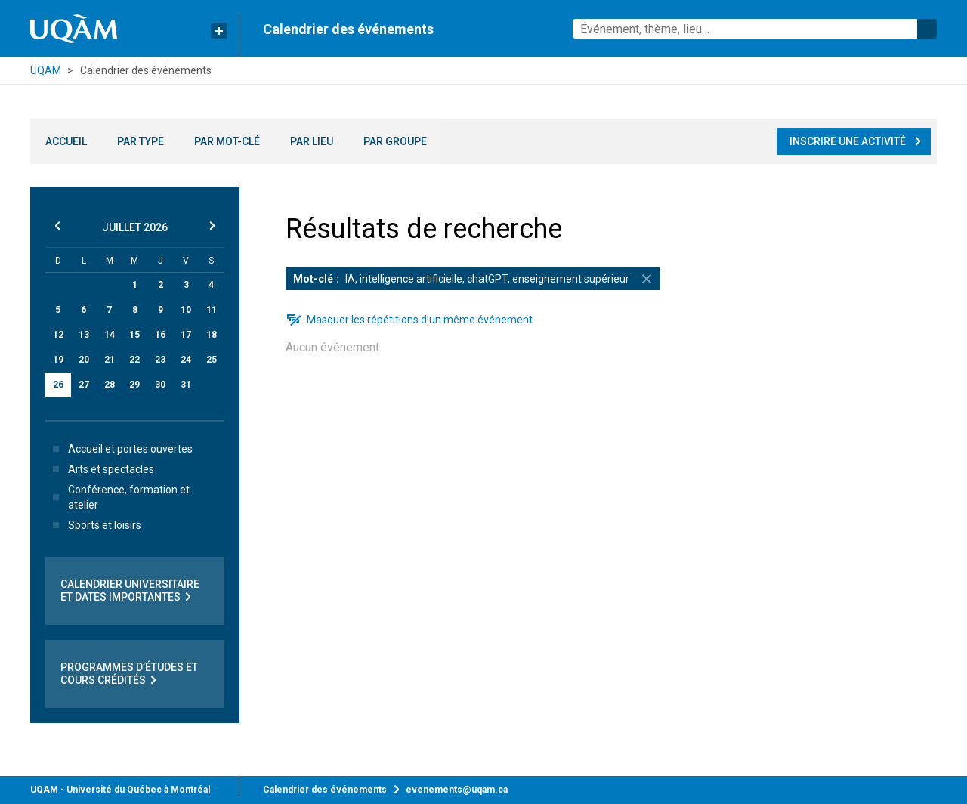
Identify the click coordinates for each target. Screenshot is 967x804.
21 (109, 359)
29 (134, 384)
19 (58, 359)
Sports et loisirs (94, 525)
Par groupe (395, 141)
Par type (140, 141)
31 (186, 384)
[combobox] (755, 29)
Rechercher (927, 29)
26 (58, 384)
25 (211, 359)
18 (211, 334)
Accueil (66, 141)
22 (134, 359)
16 (160, 334)
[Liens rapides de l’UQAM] (219, 31)
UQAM (45, 70)
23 (160, 359)
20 (84, 359)
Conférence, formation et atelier (118, 497)
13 (84, 334)
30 (160, 384)
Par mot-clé (227, 141)
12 (58, 334)
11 (211, 310)
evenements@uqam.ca (457, 789)
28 (109, 384)
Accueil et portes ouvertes (120, 449)
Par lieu (311, 141)
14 (109, 334)
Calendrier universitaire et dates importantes (129, 591)
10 (186, 310)
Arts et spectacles (100, 469)
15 (134, 334)
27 (84, 384)
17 (186, 334)
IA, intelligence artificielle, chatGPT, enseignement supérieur (476, 278)
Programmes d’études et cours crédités (129, 674)
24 (186, 359)
